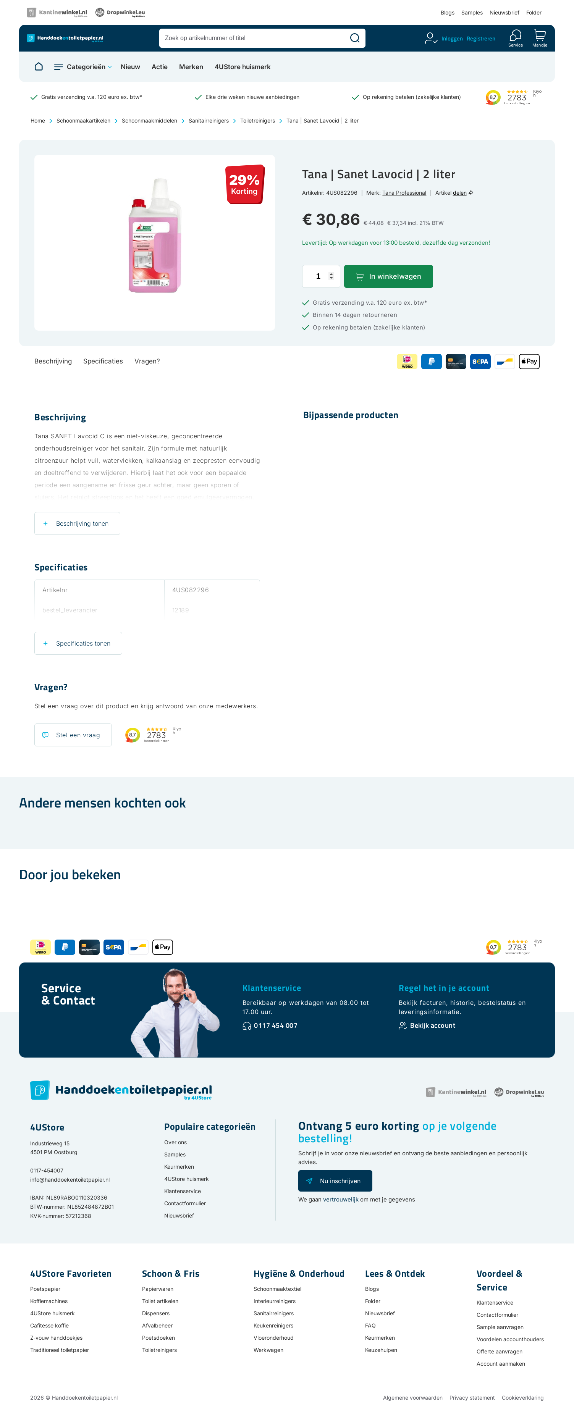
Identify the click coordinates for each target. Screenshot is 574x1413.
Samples (472, 12)
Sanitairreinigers (209, 120)
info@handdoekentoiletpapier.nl (70, 1179)
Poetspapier (45, 1288)
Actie (160, 67)
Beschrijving (53, 361)
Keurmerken (179, 1166)
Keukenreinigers (273, 1325)
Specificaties (103, 361)
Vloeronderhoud (274, 1337)
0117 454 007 (276, 1025)
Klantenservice (272, 987)
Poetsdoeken (158, 1337)
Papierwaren (157, 1288)
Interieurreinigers (275, 1301)
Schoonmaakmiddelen (149, 120)
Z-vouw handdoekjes (56, 1337)
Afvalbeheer (157, 1325)
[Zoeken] (355, 38)
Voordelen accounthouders (510, 1339)
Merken (191, 67)
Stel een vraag (78, 735)
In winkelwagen (395, 276)
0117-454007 (46, 1170)
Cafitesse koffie (49, 1325)
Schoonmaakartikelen (83, 120)
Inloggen (452, 38)
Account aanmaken (501, 1363)
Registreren (481, 38)
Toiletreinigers (257, 120)
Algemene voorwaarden (413, 1397)
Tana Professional (404, 192)
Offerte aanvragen (499, 1351)
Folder (534, 12)
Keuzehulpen (381, 1350)
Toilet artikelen (160, 1301)
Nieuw (130, 67)
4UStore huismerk (243, 67)
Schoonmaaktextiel (277, 1288)
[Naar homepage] (39, 67)
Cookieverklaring (523, 1397)
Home (38, 120)
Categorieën (86, 67)
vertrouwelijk (341, 1199)
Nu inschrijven (340, 1181)
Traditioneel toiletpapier (59, 1350)
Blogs (447, 12)
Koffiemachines (49, 1301)
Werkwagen (268, 1350)
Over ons (175, 1142)
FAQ (370, 1325)
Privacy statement (472, 1397)
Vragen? (147, 361)
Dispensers (156, 1313)
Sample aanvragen (500, 1327)
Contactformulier (185, 1203)
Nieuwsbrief (504, 12)
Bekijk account (432, 1025)
